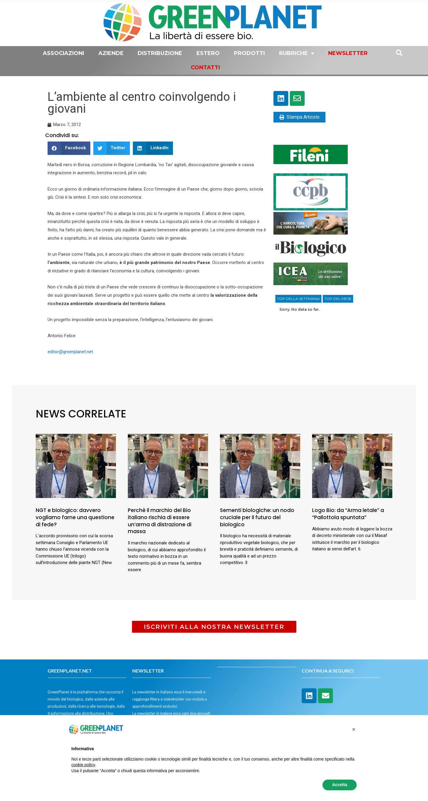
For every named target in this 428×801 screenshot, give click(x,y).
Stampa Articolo (299, 117)
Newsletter (348, 53)
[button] (69, 148)
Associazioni (63, 53)
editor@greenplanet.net (71, 351)
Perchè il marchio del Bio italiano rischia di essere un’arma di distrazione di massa (159, 521)
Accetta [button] (339, 784)
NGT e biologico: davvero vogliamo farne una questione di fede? (75, 517)
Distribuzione (160, 53)
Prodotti (249, 53)
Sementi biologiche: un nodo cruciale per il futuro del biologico (257, 517)
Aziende (111, 53)
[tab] (298, 299)
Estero (208, 53)
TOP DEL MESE (338, 298)
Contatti (205, 67)
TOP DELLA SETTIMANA (298, 298)
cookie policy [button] (83, 764)
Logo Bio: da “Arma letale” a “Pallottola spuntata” (348, 514)
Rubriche (296, 53)
